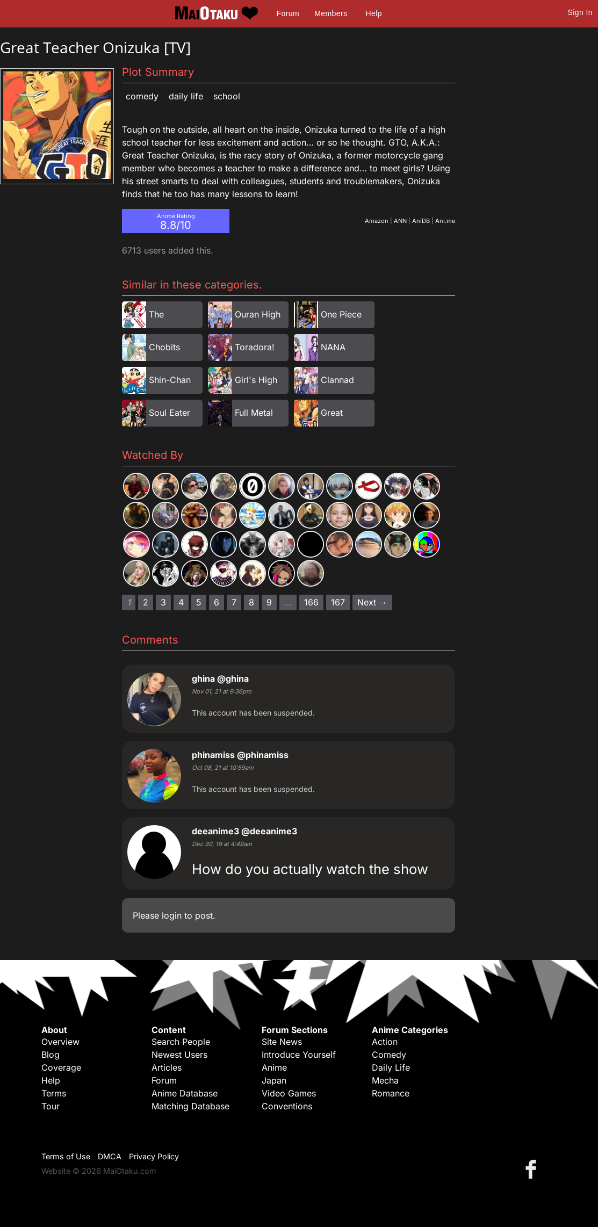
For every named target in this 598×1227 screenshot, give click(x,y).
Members (330, 13)
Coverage (61, 1067)
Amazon (376, 221)
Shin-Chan (170, 379)
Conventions (287, 1106)
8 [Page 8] (251, 602)
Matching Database (190, 1106)
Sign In (580, 12)
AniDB (421, 221)
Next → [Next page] (372, 602)
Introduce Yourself (299, 1054)
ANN (400, 221)
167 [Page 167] (338, 602)
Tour (50, 1106)
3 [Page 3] (163, 602)
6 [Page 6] (216, 602)
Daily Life (186, 96)
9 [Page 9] (269, 602)
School (226, 96)
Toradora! (255, 347)
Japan (274, 1080)
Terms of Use (65, 1156)
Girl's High (256, 379)
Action (385, 1041)
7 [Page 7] (234, 602)
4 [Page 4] (181, 602)
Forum (288, 13)
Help (374, 13)
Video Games (289, 1093)
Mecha (385, 1080)
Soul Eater (169, 412)
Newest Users (179, 1054)
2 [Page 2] (145, 602)
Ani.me (445, 221)
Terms (53, 1093)
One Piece (341, 314)
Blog (50, 1054)
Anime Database (185, 1093)
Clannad (337, 379)
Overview (60, 1041)
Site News (282, 1041)
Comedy (142, 96)
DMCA (109, 1156)
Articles (167, 1067)
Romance (390, 1093)
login (172, 915)
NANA (333, 347)
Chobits (164, 347)
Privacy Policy (154, 1156)
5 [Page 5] (198, 602)
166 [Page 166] (311, 602)
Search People (181, 1041)
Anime (274, 1067)
